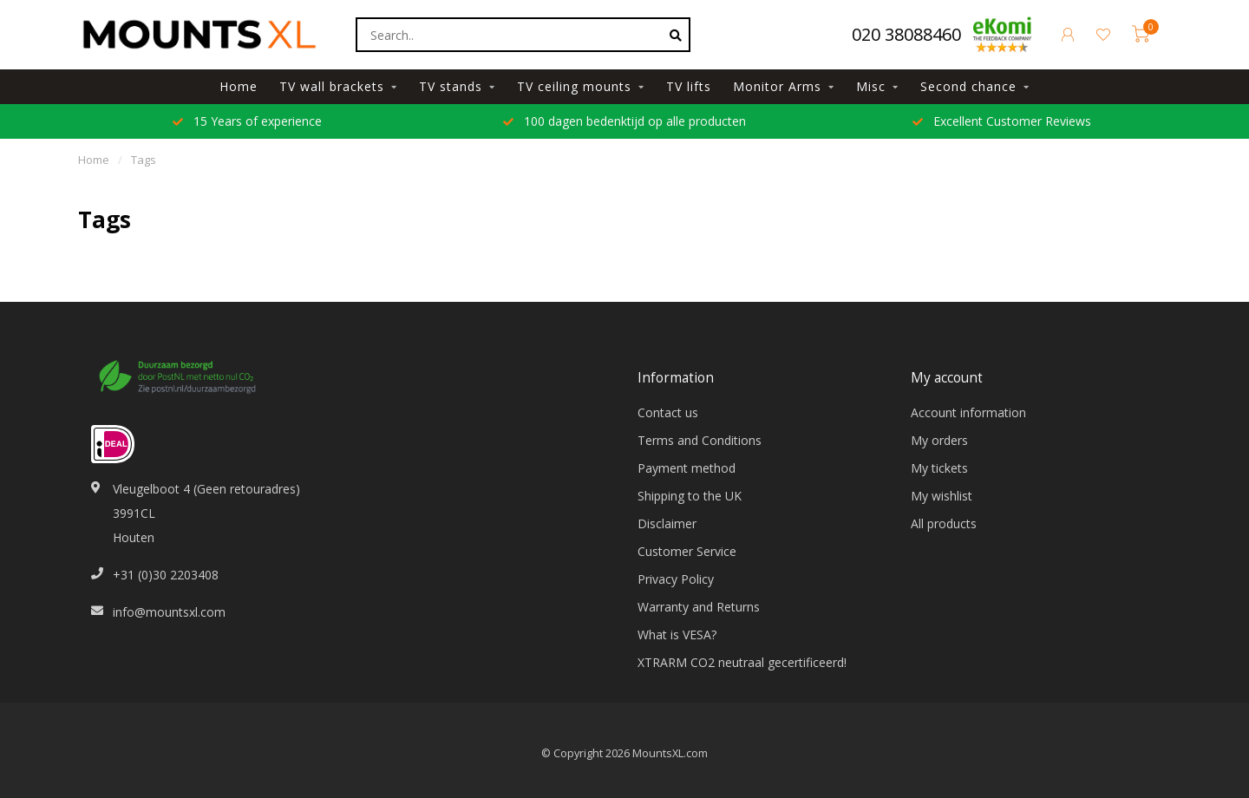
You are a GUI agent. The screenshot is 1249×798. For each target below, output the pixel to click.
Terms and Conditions (700, 440)
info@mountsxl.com (169, 612)
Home (238, 86)
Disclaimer (667, 523)
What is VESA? (677, 634)
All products (944, 523)
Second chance (968, 86)
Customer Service (687, 551)
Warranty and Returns (699, 606)
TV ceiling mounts (574, 86)
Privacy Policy (676, 579)
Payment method (687, 468)
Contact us (668, 412)
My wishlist (941, 495)
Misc (871, 86)
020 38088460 (906, 34)
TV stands (450, 86)
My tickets (939, 468)
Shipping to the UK (690, 495)
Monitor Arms (777, 86)
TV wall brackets (331, 86)
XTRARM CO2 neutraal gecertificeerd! (742, 662)
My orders (939, 440)
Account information (968, 412)
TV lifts (688, 86)
